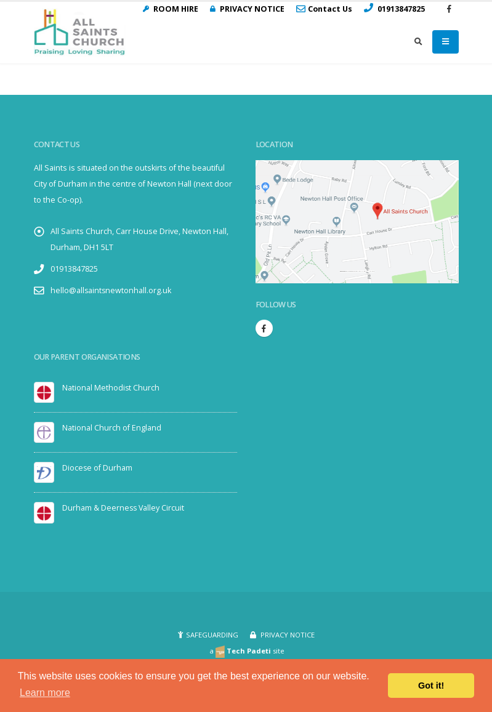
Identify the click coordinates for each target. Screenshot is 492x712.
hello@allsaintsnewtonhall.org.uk (111, 290)
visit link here (369, 271)
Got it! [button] (431, 685)
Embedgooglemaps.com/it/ (355, 271)
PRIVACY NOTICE (287, 634)
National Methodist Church (111, 387)
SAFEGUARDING (212, 634)
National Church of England (111, 428)
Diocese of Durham (97, 468)
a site (247, 650)
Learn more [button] (45, 692)
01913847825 (74, 269)
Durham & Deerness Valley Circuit (124, 508)
